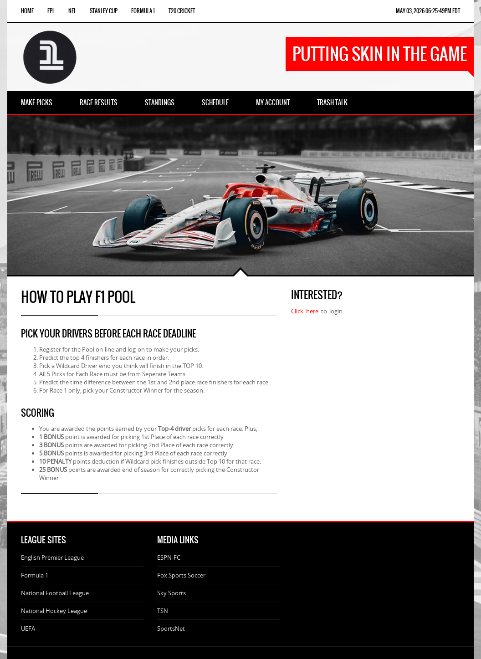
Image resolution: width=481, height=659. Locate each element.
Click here (306, 311)
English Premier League (52, 557)
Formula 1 (143, 11)
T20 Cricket (182, 11)
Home (27, 11)
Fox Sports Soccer (181, 575)
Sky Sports (171, 593)
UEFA (28, 628)
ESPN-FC (168, 557)
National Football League (55, 593)
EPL (51, 11)
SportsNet (171, 628)
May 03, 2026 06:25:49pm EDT (428, 11)
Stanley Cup (104, 11)
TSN (162, 611)
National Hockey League (54, 611)
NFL (72, 11)
